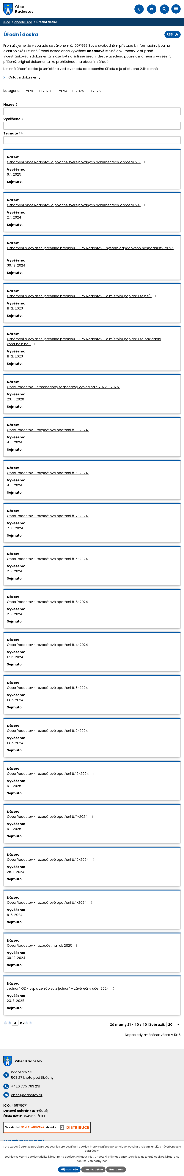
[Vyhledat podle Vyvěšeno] (92, 126)
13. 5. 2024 (15, 700)
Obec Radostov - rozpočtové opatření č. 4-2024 (51, 645)
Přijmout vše (69, 1169)
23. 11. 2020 (15, 399)
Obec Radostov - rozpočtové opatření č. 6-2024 (51, 559)
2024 (63, 91)
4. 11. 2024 (14, 442)
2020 (30, 91)
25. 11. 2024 (15, 872)
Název (10, 104)
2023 (47, 91)
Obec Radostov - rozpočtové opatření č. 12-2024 (51, 773)
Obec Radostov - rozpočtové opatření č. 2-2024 (51, 731)
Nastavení (116, 1169)
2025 (80, 91)
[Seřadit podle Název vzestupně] (19, 103)
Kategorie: (11, 91)
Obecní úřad (23, 22)
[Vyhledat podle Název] (92, 111)
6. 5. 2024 (15, 915)
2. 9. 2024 (14, 571)
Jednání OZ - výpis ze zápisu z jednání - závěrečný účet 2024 (61, 988)
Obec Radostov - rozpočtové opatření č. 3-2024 (51, 688)
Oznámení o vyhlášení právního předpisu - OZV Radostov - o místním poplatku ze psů (82, 296)
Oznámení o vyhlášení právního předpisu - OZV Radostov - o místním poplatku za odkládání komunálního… (84, 341)
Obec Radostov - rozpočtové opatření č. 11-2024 (51, 816)
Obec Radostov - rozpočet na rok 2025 (43, 945)
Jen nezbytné (93, 1169)
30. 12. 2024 (16, 265)
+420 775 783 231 (139, 9)
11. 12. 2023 (15, 308)
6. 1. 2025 (14, 174)
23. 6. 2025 (15, 1001)
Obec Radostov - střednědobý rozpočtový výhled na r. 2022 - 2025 (66, 387)
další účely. (92, 1151)
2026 (96, 91)
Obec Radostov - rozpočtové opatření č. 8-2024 (51, 473)
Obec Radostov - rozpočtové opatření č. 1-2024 (50, 902)
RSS (172, 34)
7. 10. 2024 (15, 528)
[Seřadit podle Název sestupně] (19, 105)
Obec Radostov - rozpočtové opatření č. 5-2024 (51, 602)
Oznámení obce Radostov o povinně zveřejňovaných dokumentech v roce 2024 (77, 205)
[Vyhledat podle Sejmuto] (92, 140)
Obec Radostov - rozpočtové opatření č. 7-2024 (51, 516)
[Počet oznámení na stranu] (173, 1024)
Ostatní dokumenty (24, 77)
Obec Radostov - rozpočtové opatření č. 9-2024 (51, 430)
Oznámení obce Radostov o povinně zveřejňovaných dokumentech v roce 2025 (77, 162)
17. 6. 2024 (15, 657)
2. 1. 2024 (14, 217)
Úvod (6, 22)
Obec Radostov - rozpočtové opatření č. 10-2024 (51, 859)
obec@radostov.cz (151, 9)
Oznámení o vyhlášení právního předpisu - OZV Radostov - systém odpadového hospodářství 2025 (90, 250)
